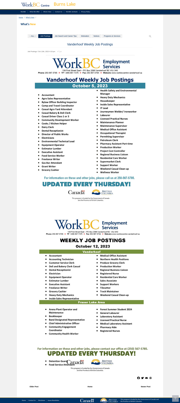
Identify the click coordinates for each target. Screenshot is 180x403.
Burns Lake (65, 4)
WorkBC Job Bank (71, 12)
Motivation (85, 36)
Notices (96, 36)
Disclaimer (41, 400)
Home (21, 17)
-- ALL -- (33, 36)
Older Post (34, 387)
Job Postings (45, 36)
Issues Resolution (53, 400)
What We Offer (35, 12)
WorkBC (23, 12)
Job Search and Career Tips (66, 36)
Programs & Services (112, 36)
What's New (47, 12)
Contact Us (58, 12)
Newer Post (145, 387)
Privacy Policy (85, 12)
